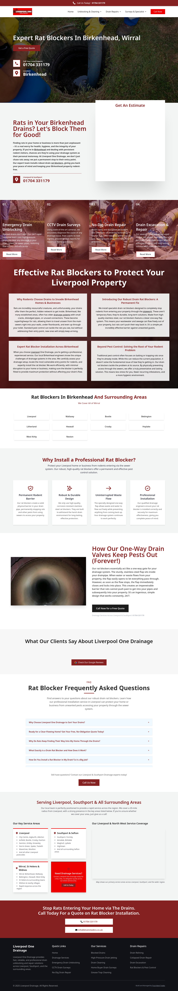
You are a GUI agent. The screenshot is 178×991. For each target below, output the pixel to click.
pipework (147, 311)
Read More (11, 254)
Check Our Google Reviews (89, 662)
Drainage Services (60, 957)
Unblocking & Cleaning (90, 11)
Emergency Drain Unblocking (66, 962)
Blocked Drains (98, 952)
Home (71, 11)
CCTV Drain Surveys (61, 967)
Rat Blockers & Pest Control (143, 967)
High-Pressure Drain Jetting (104, 957)
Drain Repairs (113, 11)
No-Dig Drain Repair (61, 972)
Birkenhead (40, 149)
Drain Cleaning (98, 962)
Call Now (158, 11)
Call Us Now (89, 782)
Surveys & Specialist (136, 11)
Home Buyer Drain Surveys (104, 967)
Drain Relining (137, 952)
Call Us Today (68, 885)
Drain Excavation (138, 962)
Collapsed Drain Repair (141, 957)
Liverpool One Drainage (23, 948)
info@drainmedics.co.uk (89, 930)
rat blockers (57, 163)
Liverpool (35, 352)
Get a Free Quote (26, 48)
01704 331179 (98, 3)
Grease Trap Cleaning (101, 972)
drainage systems (62, 314)
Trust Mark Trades (158, 986)
